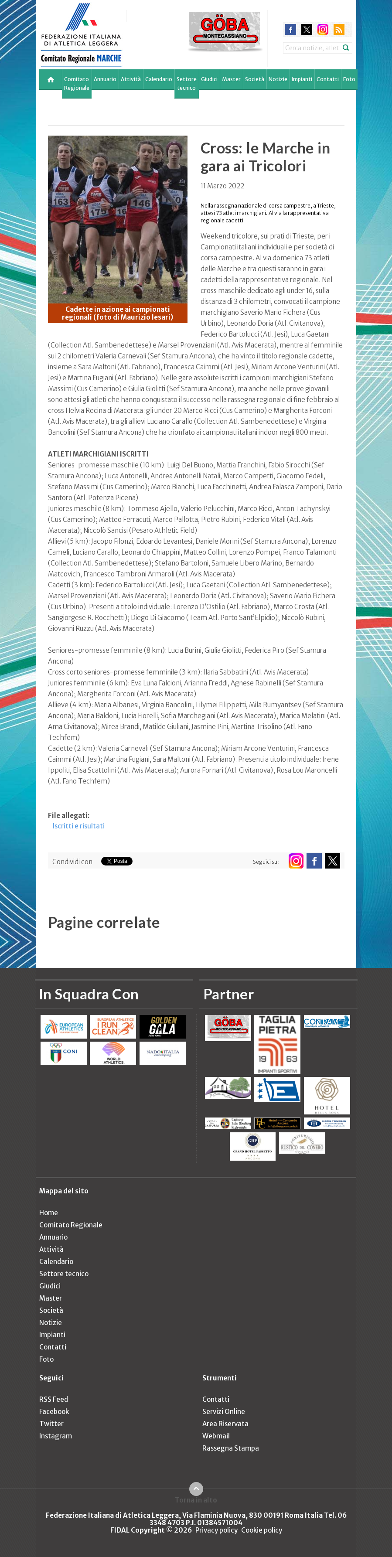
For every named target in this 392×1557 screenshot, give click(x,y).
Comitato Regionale (76, 83)
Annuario (105, 79)
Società (254, 79)
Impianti (302, 79)
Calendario (158, 79)
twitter (306, 29)
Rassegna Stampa (230, 1448)
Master (231, 79)
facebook (290, 29)
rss (339, 29)
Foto (349, 79)
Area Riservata (225, 1424)
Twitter (51, 1424)
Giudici (209, 79)
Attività (131, 79)
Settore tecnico (187, 83)
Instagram (55, 1436)
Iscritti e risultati (79, 826)
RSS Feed (53, 1399)
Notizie (278, 79)
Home (48, 1213)
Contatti (328, 79)
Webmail (216, 1436)
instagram (322, 29)
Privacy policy (216, 1530)
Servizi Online (223, 1411)
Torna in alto (196, 1500)
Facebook (54, 1411)
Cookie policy (261, 1530)
